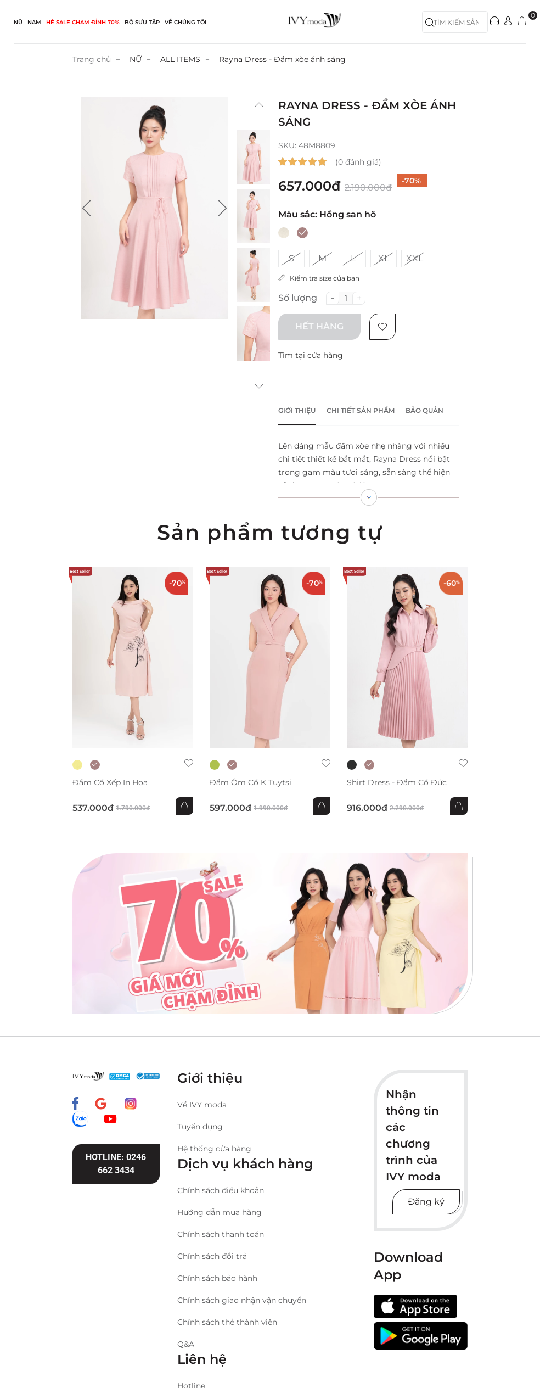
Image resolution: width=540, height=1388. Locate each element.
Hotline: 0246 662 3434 (116, 1164)
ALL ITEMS (180, 59)
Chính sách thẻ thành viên (227, 1322)
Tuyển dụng (200, 1127)
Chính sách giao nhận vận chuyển (241, 1300)
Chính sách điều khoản (220, 1190)
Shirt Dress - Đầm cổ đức (397, 782)
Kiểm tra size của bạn (318, 278)
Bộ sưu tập (142, 22)
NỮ (18, 22)
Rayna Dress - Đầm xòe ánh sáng (282, 59)
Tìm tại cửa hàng (310, 355)
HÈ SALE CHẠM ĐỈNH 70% (83, 22)
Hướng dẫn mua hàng (219, 1212)
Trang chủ (91, 59)
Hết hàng (319, 326)
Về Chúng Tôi (185, 22)
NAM (34, 22)
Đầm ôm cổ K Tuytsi (250, 782)
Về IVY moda (202, 1105)
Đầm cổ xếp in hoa (110, 782)
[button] (86, 208)
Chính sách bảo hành (217, 1278)
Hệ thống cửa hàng (214, 1149)
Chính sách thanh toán (220, 1234)
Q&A (185, 1344)
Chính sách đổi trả (212, 1256)
